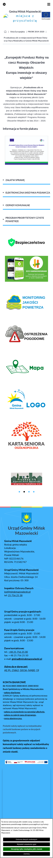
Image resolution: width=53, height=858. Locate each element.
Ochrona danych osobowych (26, 839)
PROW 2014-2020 (36, 32)
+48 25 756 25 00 (18, 652)
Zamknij (26, 854)
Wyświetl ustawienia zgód (26, 844)
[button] (26, 164)
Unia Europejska (17, 32)
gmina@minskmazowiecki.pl (27, 659)
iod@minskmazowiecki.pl (17, 592)
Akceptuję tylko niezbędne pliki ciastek (26, 849)
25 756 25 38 (15, 595)
